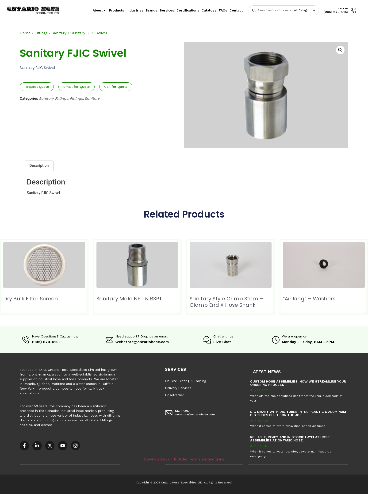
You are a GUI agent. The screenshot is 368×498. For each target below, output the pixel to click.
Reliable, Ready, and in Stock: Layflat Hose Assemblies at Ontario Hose (290, 438)
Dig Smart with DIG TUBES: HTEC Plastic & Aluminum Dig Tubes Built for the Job (298, 413)
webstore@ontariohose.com (142, 342)
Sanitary (59, 33)
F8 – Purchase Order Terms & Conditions (169, 495)
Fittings (41, 33)
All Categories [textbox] (304, 10)
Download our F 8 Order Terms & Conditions (184, 458)
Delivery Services (178, 388)
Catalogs (209, 10)
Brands (151, 10)
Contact (236, 10)
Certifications (187, 10)
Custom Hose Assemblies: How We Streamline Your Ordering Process (298, 382)
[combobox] (306, 10)
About (100, 10)
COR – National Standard (116, 495)
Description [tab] (39, 165)
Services (167, 10)
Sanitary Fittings (53, 98)
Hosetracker (174, 395)
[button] (340, 50)
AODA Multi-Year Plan (77, 495)
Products (116, 10)
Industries (134, 10)
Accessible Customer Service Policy (29, 495)
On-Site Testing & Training (185, 381)
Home (25, 33)
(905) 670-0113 (336, 12)
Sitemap (211, 495)
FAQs (223, 10)
